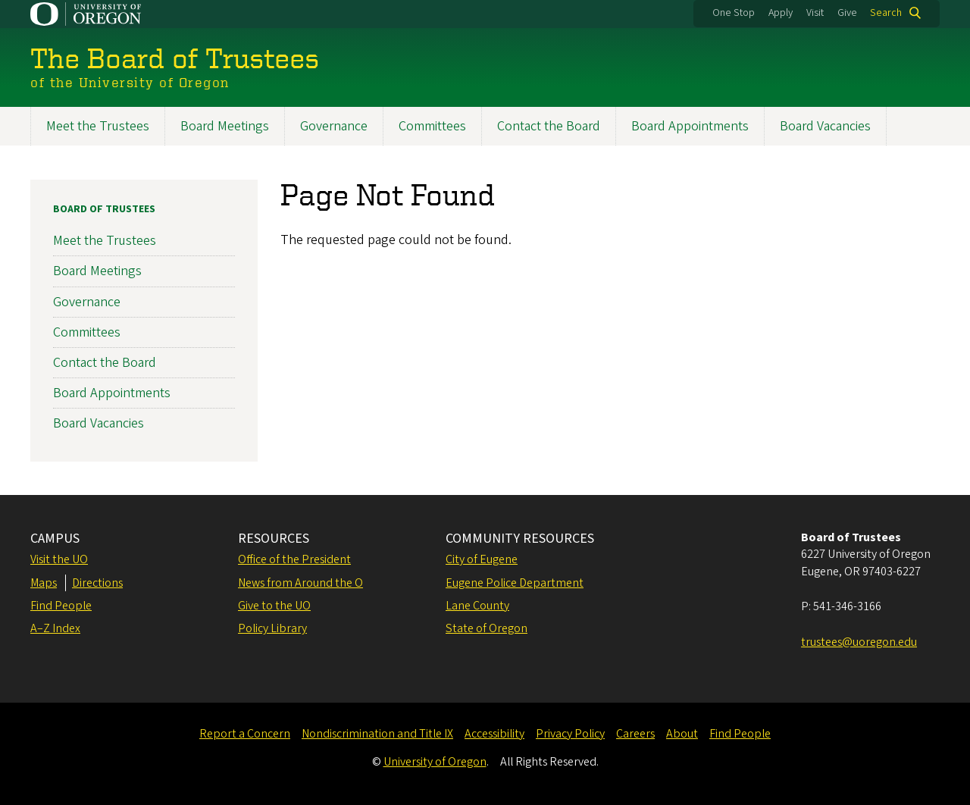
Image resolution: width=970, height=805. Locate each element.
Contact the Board (548, 126)
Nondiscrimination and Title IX (377, 733)
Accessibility (494, 733)
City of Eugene (482, 559)
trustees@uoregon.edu (859, 642)
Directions (97, 583)
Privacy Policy (570, 733)
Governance (334, 126)
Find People (61, 605)
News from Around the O (300, 583)
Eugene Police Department (515, 583)
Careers (635, 733)
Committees (432, 126)
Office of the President (294, 559)
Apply (780, 12)
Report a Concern (244, 733)
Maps (43, 583)
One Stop (733, 12)
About (682, 733)
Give (847, 12)
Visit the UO (59, 559)
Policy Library (272, 628)
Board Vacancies (825, 126)
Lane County (477, 605)
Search (886, 12)
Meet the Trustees (97, 126)
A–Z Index (55, 628)
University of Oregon (435, 761)
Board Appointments (690, 126)
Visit (815, 12)
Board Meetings (224, 126)
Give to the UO (274, 605)
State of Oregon (486, 628)
